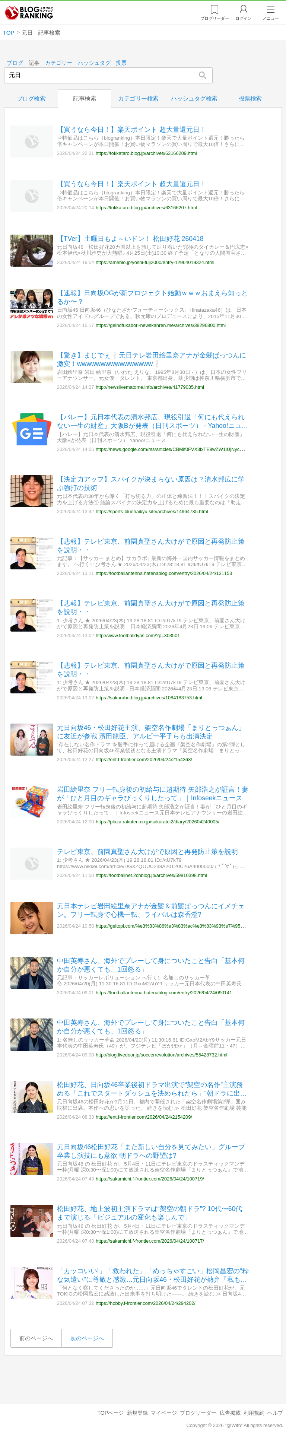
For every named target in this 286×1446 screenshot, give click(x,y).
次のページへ (87, 1338)
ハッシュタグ (94, 63)
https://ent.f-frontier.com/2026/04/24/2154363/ (144, 759)
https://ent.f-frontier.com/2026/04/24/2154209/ (144, 1116)
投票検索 (250, 98)
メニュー (271, 18)
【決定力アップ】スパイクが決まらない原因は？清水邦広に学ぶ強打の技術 (151, 484)
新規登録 (137, 1413)
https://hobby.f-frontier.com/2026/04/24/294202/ (146, 1303)
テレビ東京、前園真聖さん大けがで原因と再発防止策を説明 (147, 851)
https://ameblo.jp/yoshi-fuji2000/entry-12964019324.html (155, 262)
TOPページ (110, 1413)
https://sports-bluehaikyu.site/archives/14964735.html (152, 511)
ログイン (243, 18)
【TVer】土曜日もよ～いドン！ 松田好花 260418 (130, 238)
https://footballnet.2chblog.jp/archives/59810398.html (151, 875)
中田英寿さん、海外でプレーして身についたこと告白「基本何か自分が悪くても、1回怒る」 (151, 965)
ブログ (15, 63)
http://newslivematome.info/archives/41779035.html (150, 387)
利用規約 (254, 1413)
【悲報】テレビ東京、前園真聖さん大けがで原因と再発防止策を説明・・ (151, 545)
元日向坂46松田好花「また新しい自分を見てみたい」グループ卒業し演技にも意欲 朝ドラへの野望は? (151, 1151)
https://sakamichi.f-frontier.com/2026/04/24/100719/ (150, 1179)
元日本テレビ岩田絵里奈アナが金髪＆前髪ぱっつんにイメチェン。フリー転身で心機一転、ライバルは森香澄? (151, 910)
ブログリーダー (198, 1413)
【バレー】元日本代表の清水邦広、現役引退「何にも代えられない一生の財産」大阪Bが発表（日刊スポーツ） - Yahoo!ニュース (152, 421)
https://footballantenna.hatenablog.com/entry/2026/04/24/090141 (164, 992)
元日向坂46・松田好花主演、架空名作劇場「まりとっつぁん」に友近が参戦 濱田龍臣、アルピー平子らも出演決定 (151, 732)
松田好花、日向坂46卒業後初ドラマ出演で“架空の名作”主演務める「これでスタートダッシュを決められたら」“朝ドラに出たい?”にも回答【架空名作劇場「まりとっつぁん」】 (152, 1089)
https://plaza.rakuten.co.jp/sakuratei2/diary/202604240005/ (157, 821)
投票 (121, 63)
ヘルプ (275, 1413)
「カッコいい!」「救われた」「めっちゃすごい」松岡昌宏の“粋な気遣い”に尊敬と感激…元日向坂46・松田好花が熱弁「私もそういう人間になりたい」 (153, 1275)
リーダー (214, 18)
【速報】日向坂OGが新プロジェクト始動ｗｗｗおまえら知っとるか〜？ (152, 297)
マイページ (164, 1413)
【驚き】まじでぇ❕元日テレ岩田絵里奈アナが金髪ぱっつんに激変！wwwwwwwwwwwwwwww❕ (151, 359)
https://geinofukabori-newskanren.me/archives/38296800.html (161, 325)
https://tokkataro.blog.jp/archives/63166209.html (146, 153)
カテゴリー (59, 63)
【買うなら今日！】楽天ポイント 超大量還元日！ (131, 129)
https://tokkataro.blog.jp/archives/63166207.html (146, 207)
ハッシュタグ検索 (194, 98)
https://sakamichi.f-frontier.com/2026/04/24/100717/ (150, 1241)
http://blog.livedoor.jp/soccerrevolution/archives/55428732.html (162, 1055)
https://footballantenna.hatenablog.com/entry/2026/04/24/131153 (164, 573)
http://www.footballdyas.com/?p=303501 (138, 635)
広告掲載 (230, 1413)
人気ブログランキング (29, 13)
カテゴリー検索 (138, 98)
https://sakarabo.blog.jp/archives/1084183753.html (149, 697)
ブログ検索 (31, 98)
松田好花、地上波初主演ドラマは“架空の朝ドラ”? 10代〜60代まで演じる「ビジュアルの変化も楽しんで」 (149, 1213)
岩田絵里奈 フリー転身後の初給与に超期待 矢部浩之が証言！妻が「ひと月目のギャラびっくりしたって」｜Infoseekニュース (152, 794)
